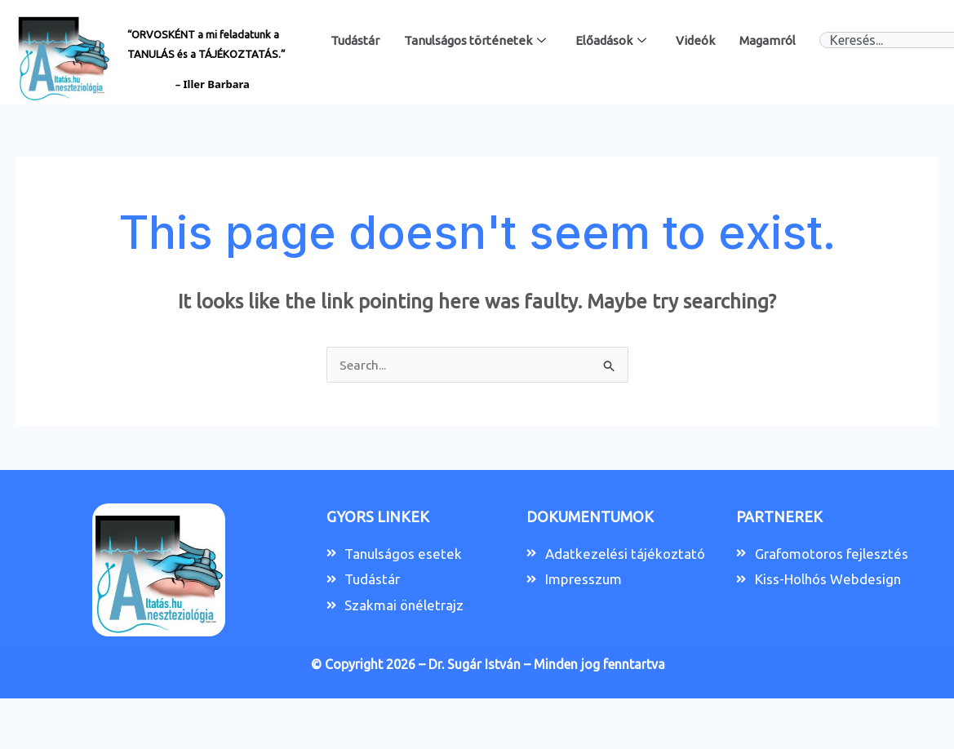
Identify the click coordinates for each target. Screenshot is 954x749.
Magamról (767, 40)
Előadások (610, 41)
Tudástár (355, 40)
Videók (695, 40)
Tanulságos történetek (475, 41)
